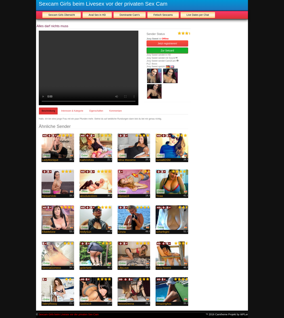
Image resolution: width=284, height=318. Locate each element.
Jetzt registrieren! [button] (167, 43)
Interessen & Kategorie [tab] (72, 111)
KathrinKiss (87, 159)
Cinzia (122, 231)
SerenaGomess (51, 267)
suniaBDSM (163, 159)
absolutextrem (88, 195)
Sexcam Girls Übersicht (61, 14)
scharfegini (162, 231)
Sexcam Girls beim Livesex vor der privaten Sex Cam (103, 4)
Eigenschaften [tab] (96, 111)
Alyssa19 (123, 195)
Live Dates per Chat (198, 14)
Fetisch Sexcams (163, 14)
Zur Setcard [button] (167, 50)
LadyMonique (50, 159)
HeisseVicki (49, 195)
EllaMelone (48, 231)
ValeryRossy (49, 303)
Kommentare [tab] (115, 111)
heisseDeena (126, 303)
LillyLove (123, 267)
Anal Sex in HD (97, 14)
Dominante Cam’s (130, 14)
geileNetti (85, 267)
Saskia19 (85, 303)
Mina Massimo (127, 159)
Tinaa (159, 195)
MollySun (85, 231)
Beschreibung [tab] (48, 111)
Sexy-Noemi (163, 267)
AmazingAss (163, 303)
